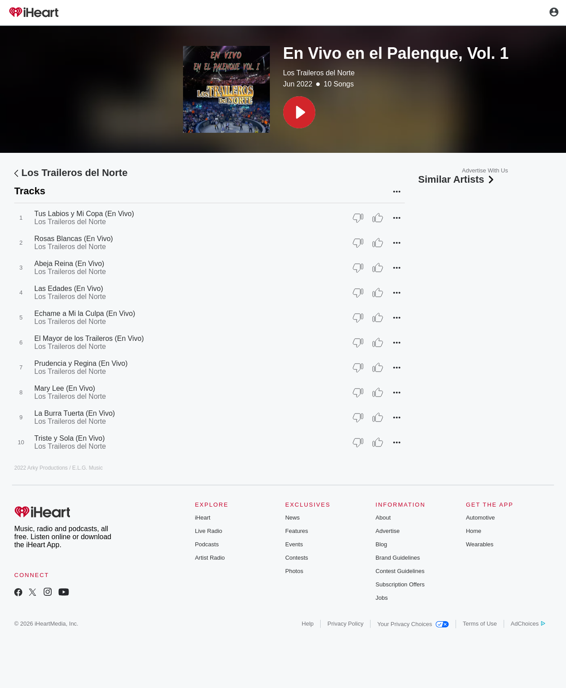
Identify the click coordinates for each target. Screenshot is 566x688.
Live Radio (208, 531)
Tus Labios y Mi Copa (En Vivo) (84, 213)
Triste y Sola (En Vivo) (69, 438)
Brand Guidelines (397, 557)
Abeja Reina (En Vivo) (69, 263)
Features (296, 531)
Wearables (479, 544)
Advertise (387, 531)
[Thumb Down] (358, 218)
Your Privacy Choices (413, 624)
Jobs (381, 597)
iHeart (203, 517)
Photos (294, 571)
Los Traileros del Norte (319, 73)
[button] (299, 112)
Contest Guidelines (399, 571)
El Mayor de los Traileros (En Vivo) (89, 338)
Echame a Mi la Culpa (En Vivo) (84, 313)
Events (294, 544)
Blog (381, 544)
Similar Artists (457, 179)
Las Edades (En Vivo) (68, 288)
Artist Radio (210, 557)
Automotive (480, 517)
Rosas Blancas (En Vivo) (73, 238)
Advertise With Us (485, 170)
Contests (296, 557)
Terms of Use (480, 623)
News (292, 517)
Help (308, 623)
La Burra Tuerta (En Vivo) (74, 413)
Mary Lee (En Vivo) (64, 388)
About (383, 517)
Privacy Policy (345, 623)
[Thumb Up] (378, 218)
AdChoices (528, 623)
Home (473, 531)
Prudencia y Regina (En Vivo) (81, 363)
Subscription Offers (399, 584)
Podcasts (207, 544)
